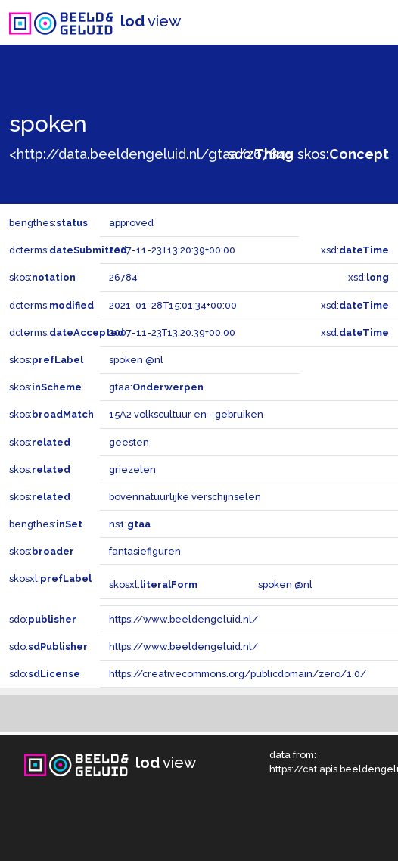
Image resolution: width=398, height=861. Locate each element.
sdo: (261, 154)
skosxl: (50, 578)
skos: (343, 154)
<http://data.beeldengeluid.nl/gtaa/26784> (151, 154)
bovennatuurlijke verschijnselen (185, 496)
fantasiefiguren (145, 551)
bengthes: (48, 222)
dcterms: (68, 250)
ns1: (130, 524)
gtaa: (156, 387)
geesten (129, 442)
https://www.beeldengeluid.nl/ (183, 619)
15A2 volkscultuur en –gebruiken (186, 414)
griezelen (132, 469)
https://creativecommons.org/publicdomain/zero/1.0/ (237, 673)
